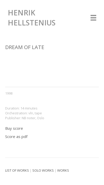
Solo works (43, 170)
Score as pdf (16, 136)
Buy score (14, 128)
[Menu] (93, 18)
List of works (17, 170)
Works (63, 170)
